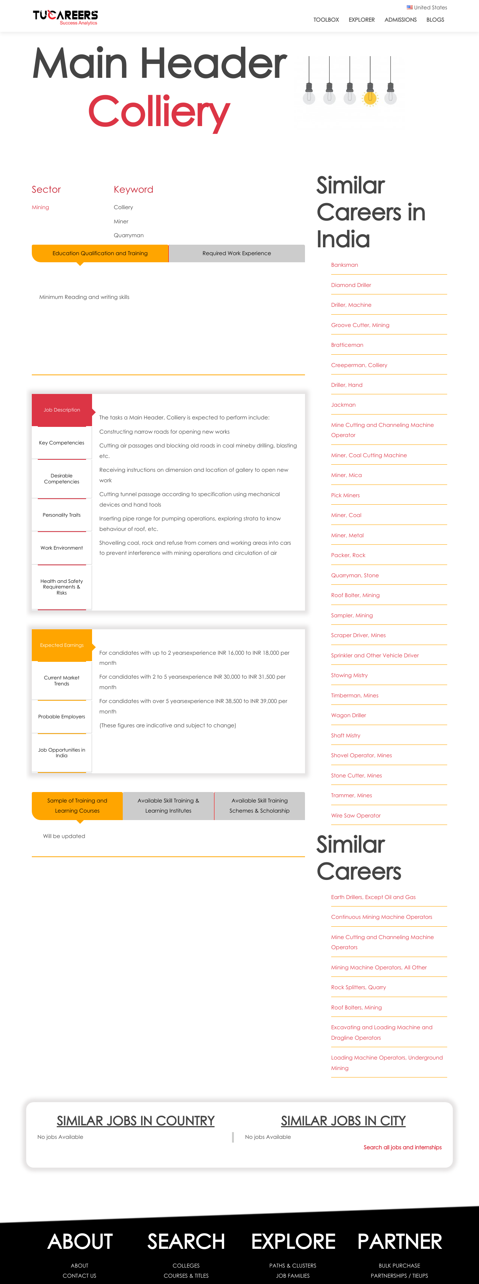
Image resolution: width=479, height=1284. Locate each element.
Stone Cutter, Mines (356, 775)
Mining (40, 207)
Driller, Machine (351, 305)
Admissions (400, 19)
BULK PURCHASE (399, 1265)
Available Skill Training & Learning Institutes (168, 805)
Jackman (343, 404)
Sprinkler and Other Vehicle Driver (375, 655)
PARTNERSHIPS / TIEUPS (399, 1275)
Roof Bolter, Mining (355, 595)
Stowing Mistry (349, 675)
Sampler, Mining (352, 615)
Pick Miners (345, 495)
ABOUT (79, 1265)
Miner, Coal (346, 515)
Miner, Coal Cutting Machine (369, 455)
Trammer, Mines (351, 795)
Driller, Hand (347, 385)
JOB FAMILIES (293, 1275)
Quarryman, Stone (355, 575)
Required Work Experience (237, 253)
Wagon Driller (348, 715)
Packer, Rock (348, 555)
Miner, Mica (346, 475)
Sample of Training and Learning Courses (77, 805)
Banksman (344, 265)
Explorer (362, 19)
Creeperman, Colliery (359, 365)
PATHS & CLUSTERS (293, 1265)
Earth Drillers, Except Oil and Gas (373, 897)
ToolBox (326, 19)
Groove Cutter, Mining (360, 325)
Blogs (435, 19)
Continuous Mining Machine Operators (382, 917)
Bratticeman (347, 345)
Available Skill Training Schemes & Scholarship (259, 805)
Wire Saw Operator (356, 815)
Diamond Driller (351, 285)
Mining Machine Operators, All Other (379, 967)
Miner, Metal (347, 535)
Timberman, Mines (355, 695)
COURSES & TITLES (186, 1275)
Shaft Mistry (345, 735)
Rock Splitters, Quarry (358, 987)
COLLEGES (186, 1265)
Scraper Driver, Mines (358, 635)
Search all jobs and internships (402, 1147)
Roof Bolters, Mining (356, 1007)
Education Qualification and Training (100, 253)
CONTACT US (79, 1275)
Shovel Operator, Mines (361, 755)
